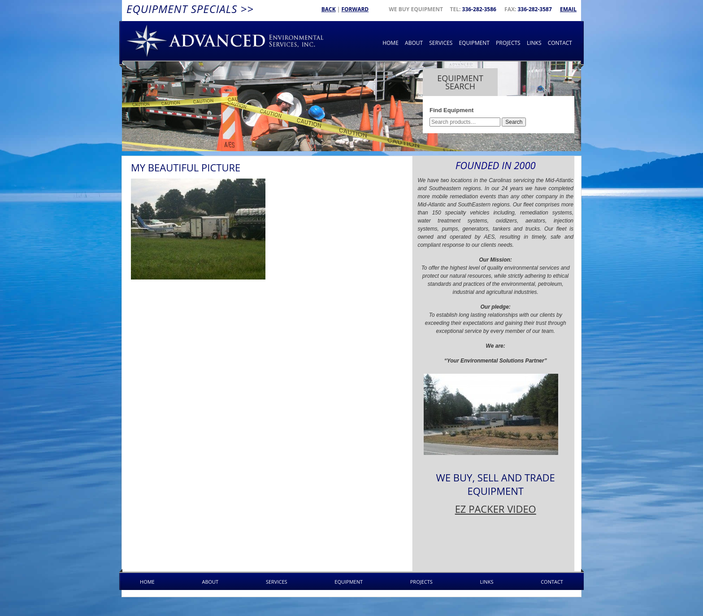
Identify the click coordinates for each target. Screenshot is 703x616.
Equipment (474, 43)
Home (390, 43)
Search (513, 122)
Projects (508, 43)
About (414, 43)
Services (440, 43)
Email (568, 9)
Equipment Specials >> (190, 8)
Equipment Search (460, 82)
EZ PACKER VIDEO (495, 509)
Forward (355, 9)
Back (328, 9)
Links (534, 43)
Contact (560, 43)
